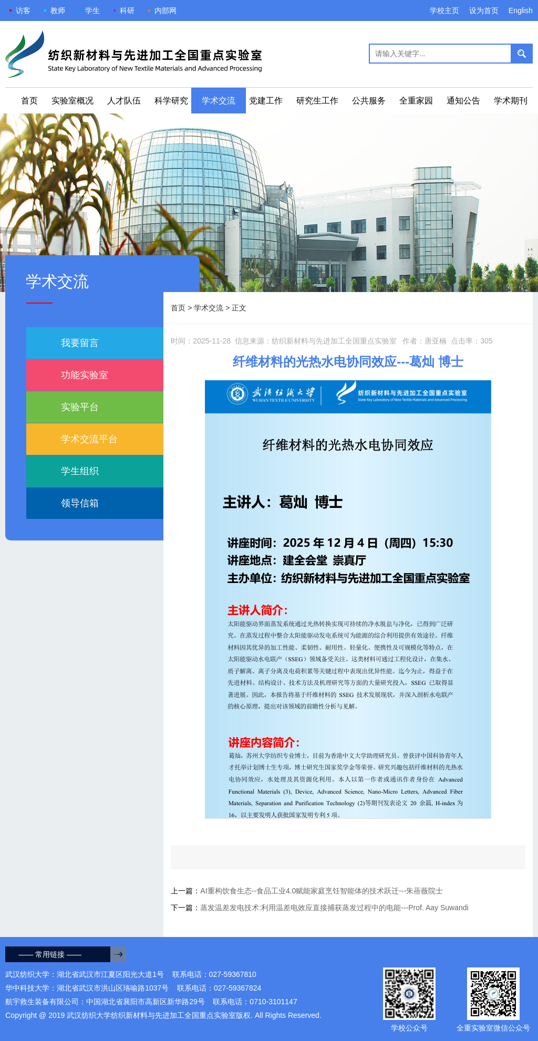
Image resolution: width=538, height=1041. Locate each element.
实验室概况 (72, 100)
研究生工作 (317, 100)
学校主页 (444, 10)
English (521, 10)
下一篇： (319, 907)
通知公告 (463, 100)
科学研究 (171, 100)
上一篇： (307, 891)
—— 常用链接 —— (49, 954)
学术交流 (218, 100)
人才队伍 (124, 100)
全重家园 (416, 100)
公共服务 (369, 100)
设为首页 (484, 10)
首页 (29, 100)
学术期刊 (510, 100)
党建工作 (266, 100)
